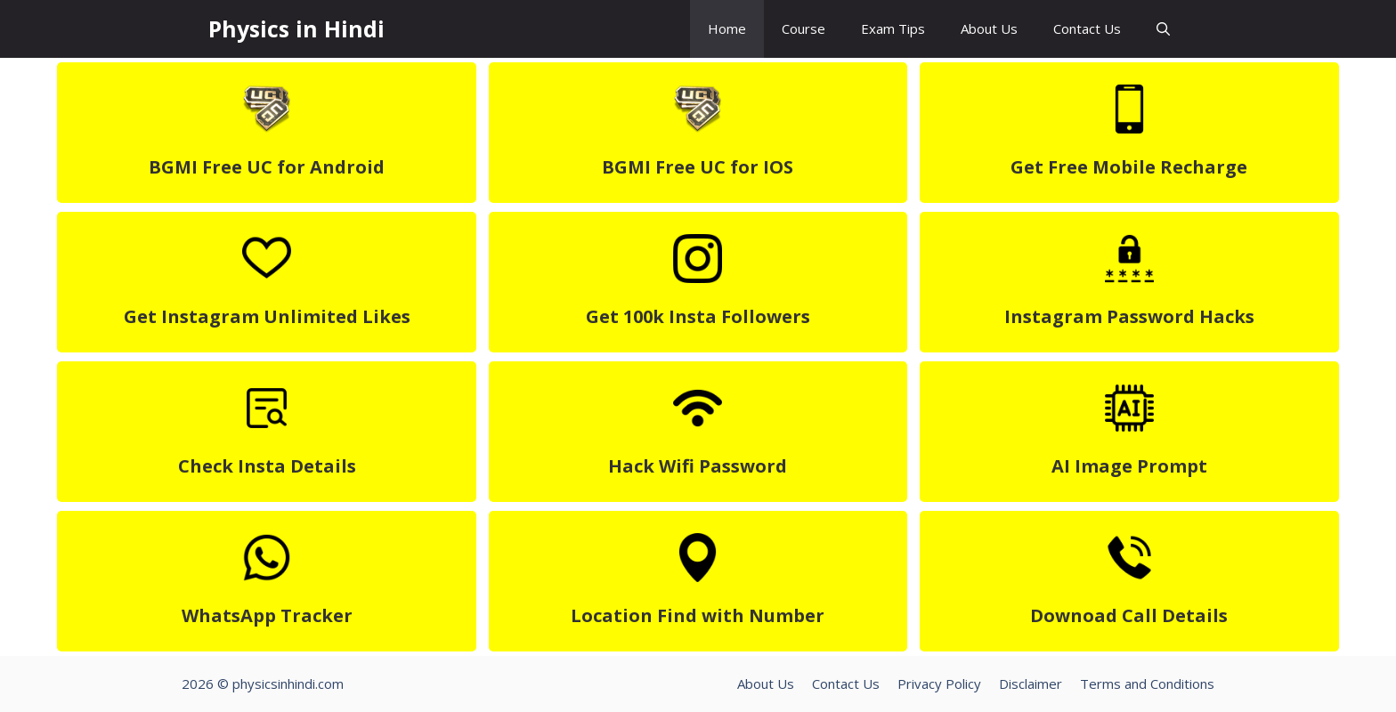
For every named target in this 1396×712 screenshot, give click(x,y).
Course (803, 28)
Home (727, 28)
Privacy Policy (939, 683)
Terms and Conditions (1147, 683)
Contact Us (1087, 28)
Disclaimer (1030, 683)
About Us (989, 28)
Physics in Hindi (296, 28)
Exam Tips (893, 28)
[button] (1163, 29)
